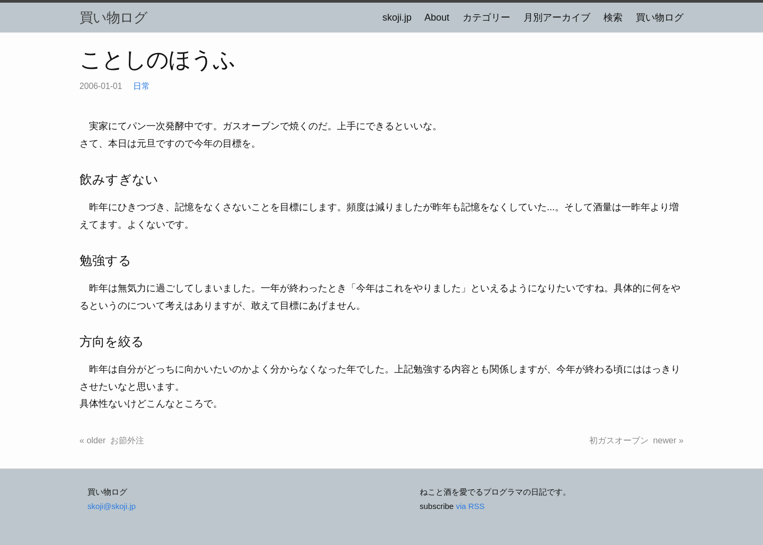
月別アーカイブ (557, 17)
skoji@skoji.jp (111, 506)
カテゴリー (486, 17)
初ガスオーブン (619, 440)
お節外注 (127, 440)
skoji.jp (397, 17)
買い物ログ (113, 17)
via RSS (470, 506)
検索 (613, 17)
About (436, 17)
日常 (141, 86)
